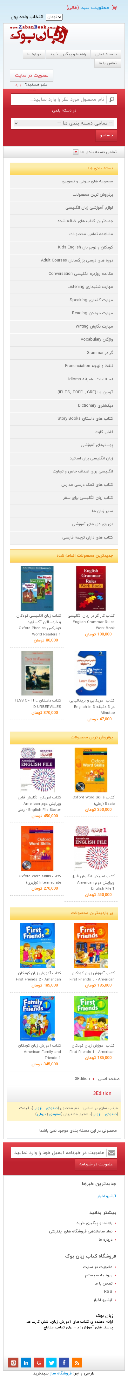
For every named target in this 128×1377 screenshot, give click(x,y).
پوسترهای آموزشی (97, 445)
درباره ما (34, 54)
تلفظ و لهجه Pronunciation (89, 366)
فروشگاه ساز (60, 1373)
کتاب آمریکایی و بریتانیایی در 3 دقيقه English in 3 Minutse (92, 707)
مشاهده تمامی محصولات (91, 234)
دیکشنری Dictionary (95, 406)
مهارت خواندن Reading (92, 313)
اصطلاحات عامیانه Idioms (90, 379)
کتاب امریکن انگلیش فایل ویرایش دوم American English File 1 (93, 882)
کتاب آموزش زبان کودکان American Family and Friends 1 (39, 1052)
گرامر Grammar (100, 353)
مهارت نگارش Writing (94, 326)
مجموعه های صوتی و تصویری (87, 181)
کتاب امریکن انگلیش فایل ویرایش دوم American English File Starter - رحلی (39, 803)
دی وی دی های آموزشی (92, 524)
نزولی (37, 1108)
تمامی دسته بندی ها (98, 152)
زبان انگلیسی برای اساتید (91, 458)
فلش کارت (104, 432)
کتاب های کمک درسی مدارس (87, 485)
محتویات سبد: (94, 7)
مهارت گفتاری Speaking (91, 300)
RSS (108, 1292)
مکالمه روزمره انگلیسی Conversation (81, 274)
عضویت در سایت (32, 75)
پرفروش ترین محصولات (92, 195)
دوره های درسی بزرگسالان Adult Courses (77, 260)
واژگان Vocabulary (97, 340)
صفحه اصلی (106, 54)
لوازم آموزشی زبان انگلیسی (89, 208)
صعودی (51, 1108)
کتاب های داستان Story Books (85, 419)
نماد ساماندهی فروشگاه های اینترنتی (80, 1231)
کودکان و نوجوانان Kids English (85, 247)
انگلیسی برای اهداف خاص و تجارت (83, 471)
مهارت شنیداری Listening (90, 287)
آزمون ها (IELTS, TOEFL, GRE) (85, 392)
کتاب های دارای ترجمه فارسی (87, 537)
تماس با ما (103, 1283)
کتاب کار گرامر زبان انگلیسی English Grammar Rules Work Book (91, 622)
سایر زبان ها (102, 511)
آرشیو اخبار (106, 1196)
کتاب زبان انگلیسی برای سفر (88, 498)
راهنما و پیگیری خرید (68, 54)
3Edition (82, 1079)
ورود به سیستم (98, 1275)
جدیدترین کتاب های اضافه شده (85, 221)
